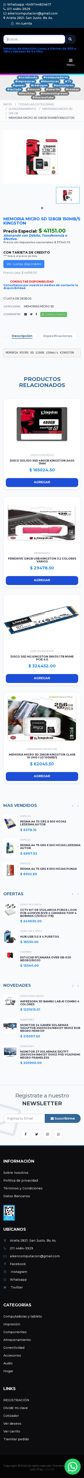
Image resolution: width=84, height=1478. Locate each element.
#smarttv (53, 89)
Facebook (14, 1264)
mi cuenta (21, 23)
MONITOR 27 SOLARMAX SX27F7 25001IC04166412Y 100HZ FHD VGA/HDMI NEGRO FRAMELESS (50, 1054)
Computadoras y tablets (22, 1316)
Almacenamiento (17, 1340)
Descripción (22, 336)
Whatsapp (15, 1280)
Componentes (15, 1332)
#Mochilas (27, 93)
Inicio (7, 104)
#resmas (72, 89)
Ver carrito (11, 1431)
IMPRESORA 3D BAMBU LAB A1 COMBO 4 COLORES (49, 1003)
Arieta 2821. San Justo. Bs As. (28, 18)
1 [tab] (42, 208)
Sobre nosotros (15, 1173)
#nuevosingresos (54, 93)
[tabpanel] (68, 195)
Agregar (28, 482)
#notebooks (27, 77)
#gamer (19, 85)
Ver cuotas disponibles (23, 264)
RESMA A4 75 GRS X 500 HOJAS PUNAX (48, 868)
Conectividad (13, 1348)
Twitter (13, 1287)
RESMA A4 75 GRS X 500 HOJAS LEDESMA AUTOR (50, 846)
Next (78, 806)
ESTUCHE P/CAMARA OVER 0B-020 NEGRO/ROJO (45, 959)
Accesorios (12, 1355)
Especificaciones (57, 336)
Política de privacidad (20, 1180)
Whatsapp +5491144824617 (27, 4)
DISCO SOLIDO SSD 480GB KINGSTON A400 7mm (42, 462)
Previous (72, 806)
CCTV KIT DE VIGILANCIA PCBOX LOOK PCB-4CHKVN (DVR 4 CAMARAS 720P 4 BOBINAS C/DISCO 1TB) (48, 912)
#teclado (14, 89)
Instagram (15, 1272)
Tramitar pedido (16, 1439)
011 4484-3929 (16, 9)
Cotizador (11, 1416)
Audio (8, 1363)
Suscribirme (63, 1118)
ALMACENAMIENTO (22, 108)
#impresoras (25, 81)
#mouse (33, 89)
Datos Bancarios (16, 1196)
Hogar (8, 1371)
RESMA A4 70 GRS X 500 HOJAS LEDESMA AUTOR (43, 823)
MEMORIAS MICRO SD (57, 108)
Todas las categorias (36, 104)
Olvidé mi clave (15, 1408)
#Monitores (50, 81)
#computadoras (55, 77)
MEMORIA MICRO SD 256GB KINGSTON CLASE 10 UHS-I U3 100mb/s (42, 756)
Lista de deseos (17, 298)
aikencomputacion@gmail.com (30, 13)
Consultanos (54, 314)
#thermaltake (43, 97)
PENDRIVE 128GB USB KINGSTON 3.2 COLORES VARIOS (42, 560)
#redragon (39, 85)
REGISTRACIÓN (16, 1400)
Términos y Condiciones (23, 1188)
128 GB (13, 113)
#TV (68, 81)
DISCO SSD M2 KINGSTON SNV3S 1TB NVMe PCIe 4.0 (42, 658)
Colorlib (49, 1469)
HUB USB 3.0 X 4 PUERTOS (39, 936)
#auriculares (63, 85)
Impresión (11, 1324)
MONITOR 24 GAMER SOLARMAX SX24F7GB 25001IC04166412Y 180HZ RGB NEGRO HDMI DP (50, 1028)
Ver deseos (12, 1424)
